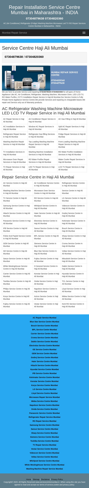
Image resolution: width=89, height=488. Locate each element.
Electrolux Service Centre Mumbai (44, 345)
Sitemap (36, 479)
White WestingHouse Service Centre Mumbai (44, 465)
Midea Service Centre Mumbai (44, 401)
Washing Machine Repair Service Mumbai (44, 469)
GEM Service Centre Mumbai (44, 353)
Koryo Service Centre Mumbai (44, 385)
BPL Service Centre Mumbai (44, 330)
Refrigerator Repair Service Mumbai (44, 417)
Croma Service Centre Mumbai (44, 338)
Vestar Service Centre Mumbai (44, 449)
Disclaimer (45, 479)
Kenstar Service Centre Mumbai (44, 381)
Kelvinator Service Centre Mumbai (44, 377)
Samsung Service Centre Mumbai (44, 425)
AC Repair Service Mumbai (44, 318)
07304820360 (34, 56)
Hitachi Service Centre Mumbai (44, 365)
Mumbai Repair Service (14, 32)
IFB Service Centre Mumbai (44, 373)
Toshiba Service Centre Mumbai (44, 441)
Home (28, 479)
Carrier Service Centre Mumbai (44, 334)
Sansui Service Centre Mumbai (44, 429)
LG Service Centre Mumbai (44, 389)
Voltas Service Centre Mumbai (44, 457)
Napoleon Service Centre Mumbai (44, 405)
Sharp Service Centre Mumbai (44, 433)
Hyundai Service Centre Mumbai (44, 369)
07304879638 (14, 56)
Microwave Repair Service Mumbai (44, 397)
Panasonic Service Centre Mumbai (44, 413)
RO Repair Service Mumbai (44, 421)
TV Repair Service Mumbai (44, 445)
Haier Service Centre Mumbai (44, 361)
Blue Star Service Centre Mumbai (44, 322)
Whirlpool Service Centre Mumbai (44, 461)
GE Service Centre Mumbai (44, 349)
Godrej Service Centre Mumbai (44, 357)
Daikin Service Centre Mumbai (44, 341)
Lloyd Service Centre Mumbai (44, 393)
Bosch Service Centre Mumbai (44, 326)
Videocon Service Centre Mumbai (44, 453)
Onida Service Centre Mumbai (44, 409)
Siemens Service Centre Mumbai (44, 437)
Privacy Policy (57, 479)
